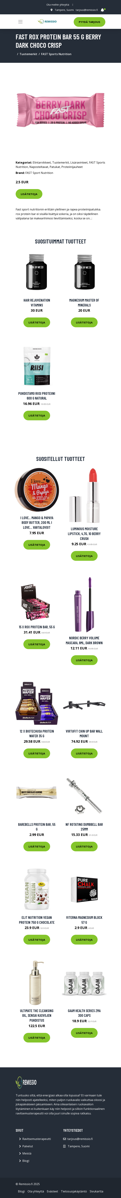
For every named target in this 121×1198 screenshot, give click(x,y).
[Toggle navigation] (20, 21)
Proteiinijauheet (72, 167)
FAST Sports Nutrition (56, 54)
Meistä (26, 1153)
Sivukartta (96, 1191)
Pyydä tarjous (89, 22)
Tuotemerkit (28, 54)
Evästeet (52, 1191)
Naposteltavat (38, 167)
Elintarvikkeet (42, 162)
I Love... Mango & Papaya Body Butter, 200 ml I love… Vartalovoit (36, 522)
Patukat (55, 167)
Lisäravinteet (79, 162)
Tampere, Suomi (64, 10)
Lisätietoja (29, 194)
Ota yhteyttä (36, 1191)
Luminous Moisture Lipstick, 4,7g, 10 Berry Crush (84, 533)
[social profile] (73, 4)
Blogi (25, 1161)
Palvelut (27, 1146)
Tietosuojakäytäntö (74, 1191)
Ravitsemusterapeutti (36, 1139)
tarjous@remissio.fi (87, 10)
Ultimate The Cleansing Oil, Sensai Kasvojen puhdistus (36, 1015)
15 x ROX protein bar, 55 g (37, 627)
